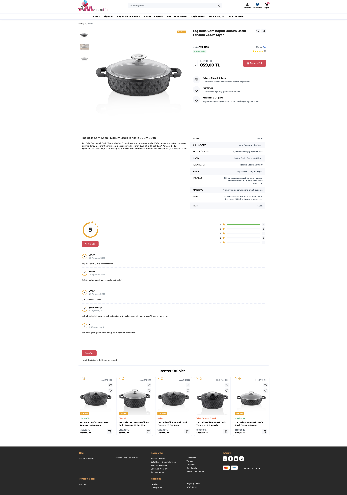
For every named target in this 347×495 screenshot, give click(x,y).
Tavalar (190, 461)
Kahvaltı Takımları (159, 465)
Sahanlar (191, 464)
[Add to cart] (109, 431)
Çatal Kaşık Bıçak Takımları (163, 462)
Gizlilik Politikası (86, 458)
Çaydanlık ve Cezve (159, 469)
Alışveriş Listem (194, 483)
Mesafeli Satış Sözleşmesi (126, 458)
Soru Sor (89, 353)
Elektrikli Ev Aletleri (195, 471)
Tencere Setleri (157, 472)
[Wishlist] (258, 31)
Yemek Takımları (158, 458)
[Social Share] (263, 31)
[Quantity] (195, 63)
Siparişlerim (156, 488)
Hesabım (155, 484)
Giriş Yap (83, 484)
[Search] (219, 6)
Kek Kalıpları (192, 468)
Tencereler (191, 458)
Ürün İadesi (192, 487)
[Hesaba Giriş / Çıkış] (247, 5)
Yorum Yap (90, 244)
